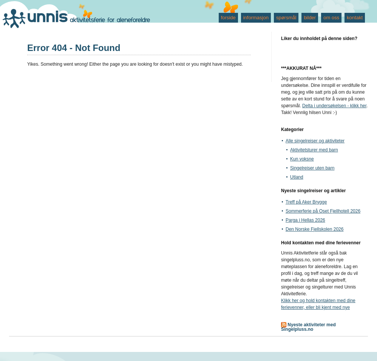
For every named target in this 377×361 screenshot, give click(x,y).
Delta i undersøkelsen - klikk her (334, 105)
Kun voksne (302, 159)
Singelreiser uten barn (312, 168)
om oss (331, 17)
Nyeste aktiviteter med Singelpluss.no (308, 327)
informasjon (256, 17)
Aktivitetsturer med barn (314, 150)
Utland (296, 177)
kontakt (355, 17)
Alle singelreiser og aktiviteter (315, 140)
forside (228, 17)
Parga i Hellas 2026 (305, 220)
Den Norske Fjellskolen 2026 (314, 229)
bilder (310, 17)
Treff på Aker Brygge (306, 202)
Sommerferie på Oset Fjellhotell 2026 (323, 211)
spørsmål (286, 17)
